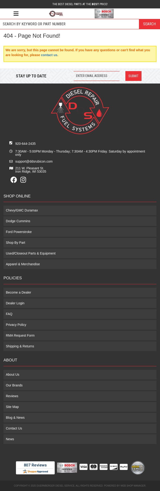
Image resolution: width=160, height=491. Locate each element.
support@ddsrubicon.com (34, 161)
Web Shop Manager (132, 485)
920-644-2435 (25, 143)
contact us (49, 55)
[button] (80, 24)
